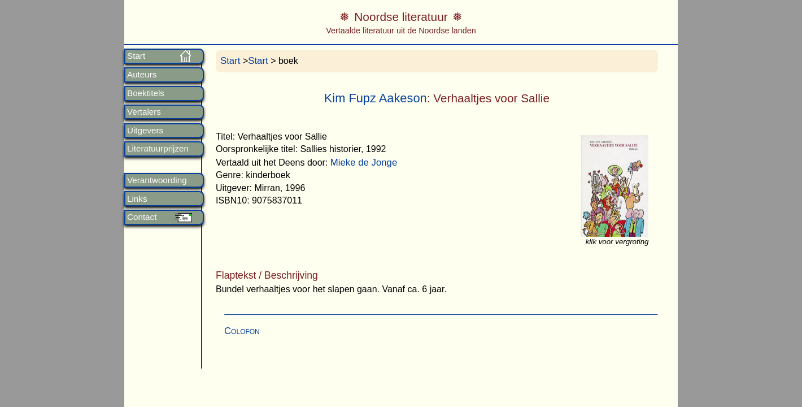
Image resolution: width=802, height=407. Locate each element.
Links (137, 199)
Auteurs (141, 74)
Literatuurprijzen (158, 148)
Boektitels (145, 93)
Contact (141, 217)
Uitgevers (145, 130)
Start (136, 55)
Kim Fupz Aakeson (375, 98)
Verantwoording (157, 180)
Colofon (242, 331)
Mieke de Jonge (363, 162)
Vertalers (144, 111)
